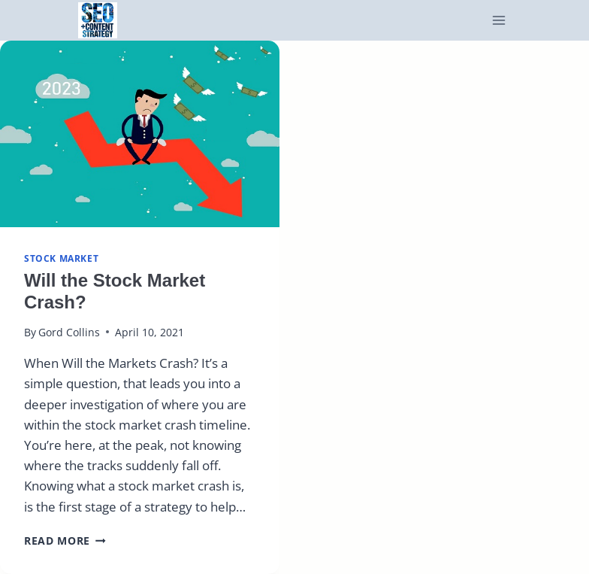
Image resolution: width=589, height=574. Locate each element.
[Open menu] (499, 20)
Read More (65, 540)
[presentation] (139, 134)
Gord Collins (69, 332)
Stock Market (61, 258)
